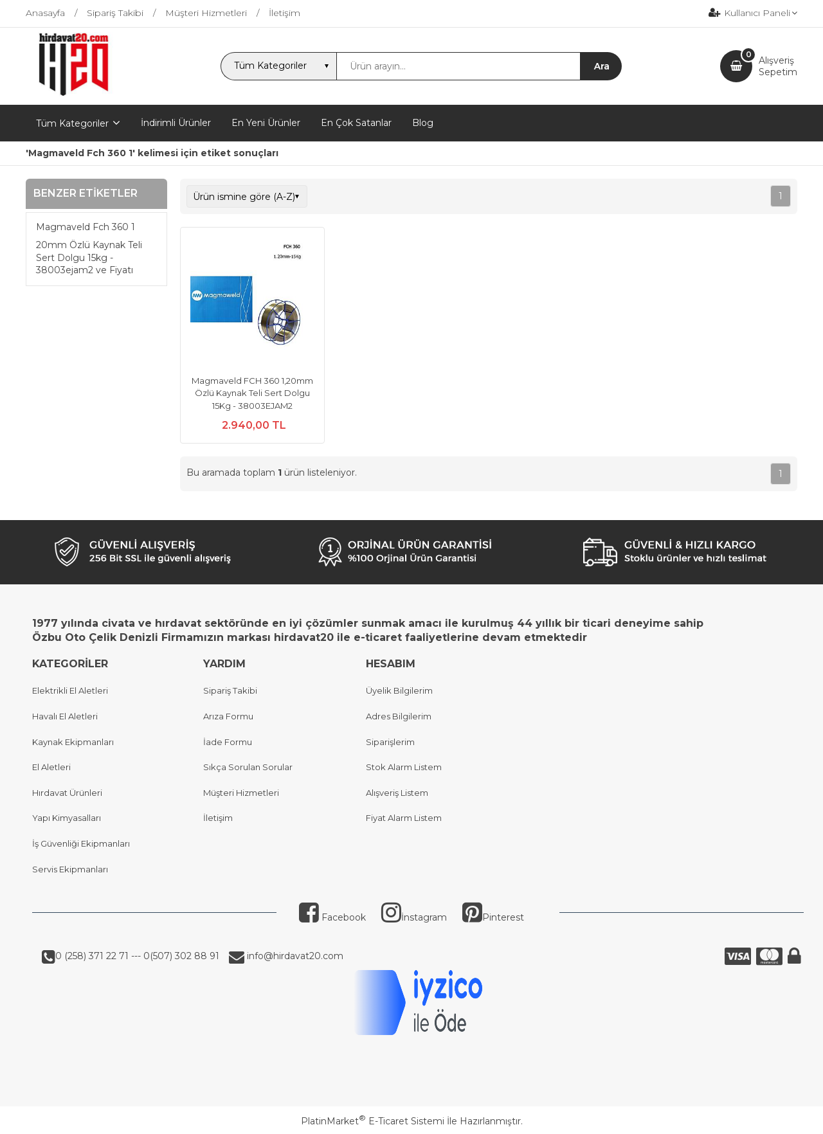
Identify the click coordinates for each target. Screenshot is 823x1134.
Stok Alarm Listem (404, 767)
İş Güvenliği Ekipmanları (81, 843)
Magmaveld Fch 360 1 (85, 227)
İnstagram (414, 917)
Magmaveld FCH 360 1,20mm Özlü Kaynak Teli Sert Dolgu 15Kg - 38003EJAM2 (252, 393)
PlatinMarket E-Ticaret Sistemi (372, 1121)
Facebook (332, 917)
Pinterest (493, 917)
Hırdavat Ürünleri (67, 793)
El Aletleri (51, 767)
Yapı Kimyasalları (66, 818)
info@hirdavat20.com (293, 956)
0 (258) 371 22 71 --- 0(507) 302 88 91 (137, 956)
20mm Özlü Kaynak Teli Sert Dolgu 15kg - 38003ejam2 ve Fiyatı (89, 257)
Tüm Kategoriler (72, 123)
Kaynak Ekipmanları (73, 742)
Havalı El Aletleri (65, 716)
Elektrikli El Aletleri (70, 690)
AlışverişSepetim (778, 66)
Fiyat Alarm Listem (404, 818)
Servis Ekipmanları (70, 869)
